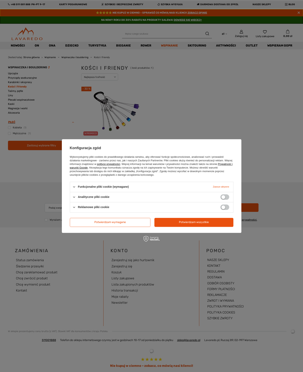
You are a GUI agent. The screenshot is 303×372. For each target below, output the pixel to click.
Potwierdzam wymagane (110, 222)
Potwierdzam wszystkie (194, 222)
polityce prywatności (108, 164)
